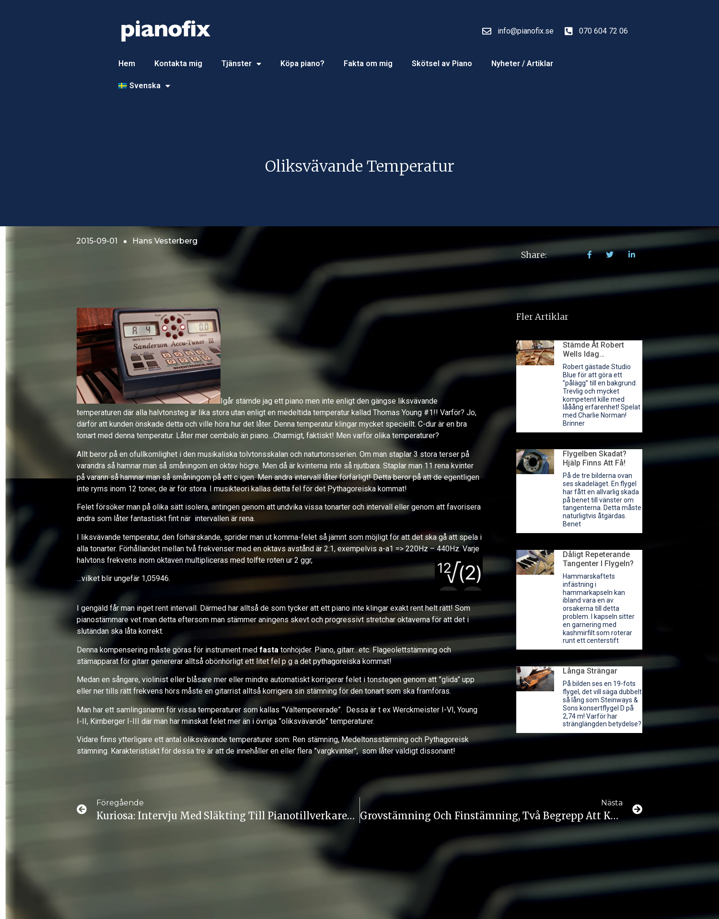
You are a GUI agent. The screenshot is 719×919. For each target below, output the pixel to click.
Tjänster (241, 63)
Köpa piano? (302, 63)
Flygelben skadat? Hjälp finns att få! (594, 458)
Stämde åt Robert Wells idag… (593, 349)
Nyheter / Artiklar (522, 63)
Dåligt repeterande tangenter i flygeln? (598, 559)
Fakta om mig (368, 63)
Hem (126, 63)
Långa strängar (590, 670)
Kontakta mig (178, 63)
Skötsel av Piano (442, 63)
